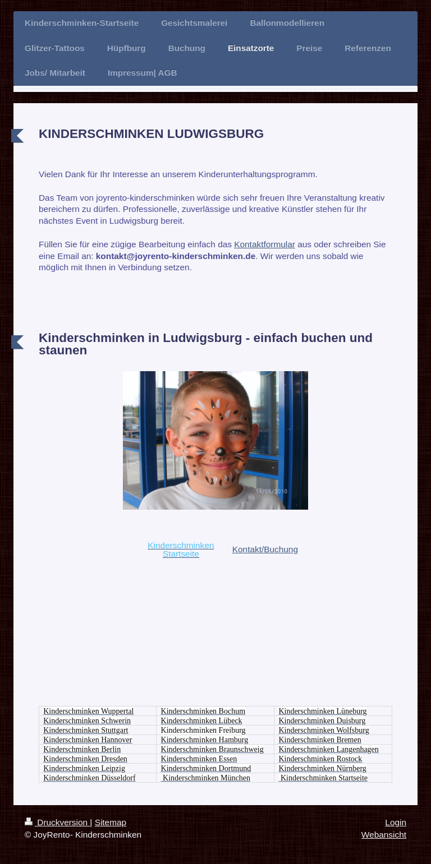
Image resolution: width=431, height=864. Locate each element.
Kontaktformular (264, 244)
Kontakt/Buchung (265, 549)
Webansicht (383, 834)
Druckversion (57, 822)
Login (395, 822)
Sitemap (110, 822)
